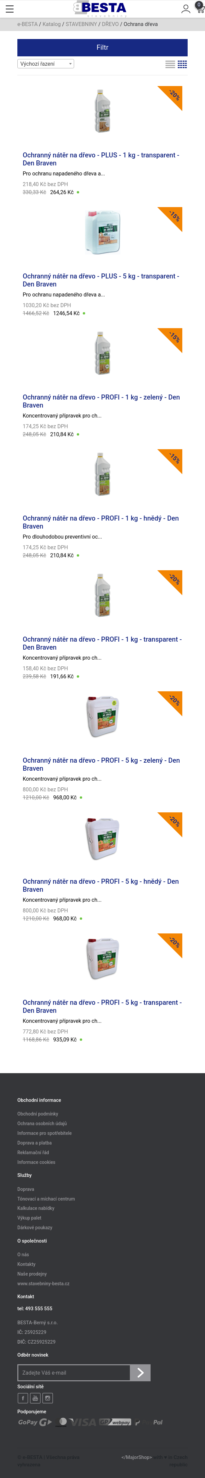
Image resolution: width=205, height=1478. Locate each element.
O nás (23, 1255)
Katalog (51, 24)
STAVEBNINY (81, 24)
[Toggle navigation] (9, 9)
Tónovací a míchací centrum (46, 1199)
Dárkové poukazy (34, 1228)
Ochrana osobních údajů (42, 1124)
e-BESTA (27, 24)
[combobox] (45, 63)
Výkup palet (29, 1218)
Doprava (25, 1189)
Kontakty (26, 1264)
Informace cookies (36, 1162)
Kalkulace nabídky (35, 1208)
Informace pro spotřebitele (44, 1133)
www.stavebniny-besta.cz (43, 1283)
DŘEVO (110, 24)
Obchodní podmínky (37, 1114)
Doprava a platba (34, 1143)
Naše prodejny (32, 1274)
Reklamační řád (33, 1152)
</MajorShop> (137, 1457)
